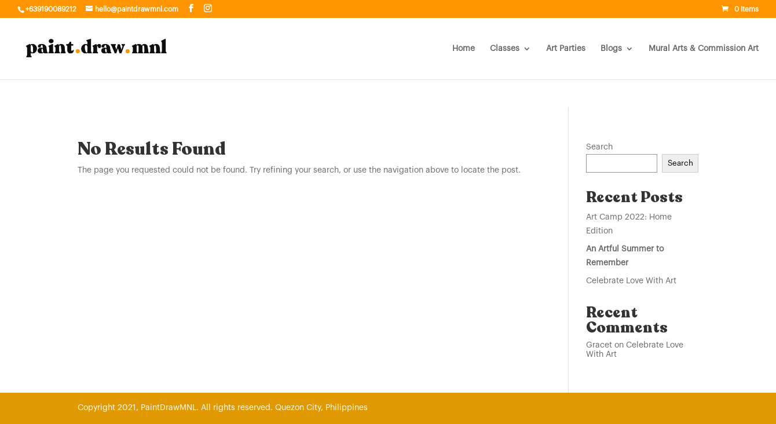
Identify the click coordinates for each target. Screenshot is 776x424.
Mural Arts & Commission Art (704, 49)
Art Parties (565, 49)
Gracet (599, 345)
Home (463, 49)
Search (599, 147)
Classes (504, 49)
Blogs (611, 49)
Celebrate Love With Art (631, 281)
